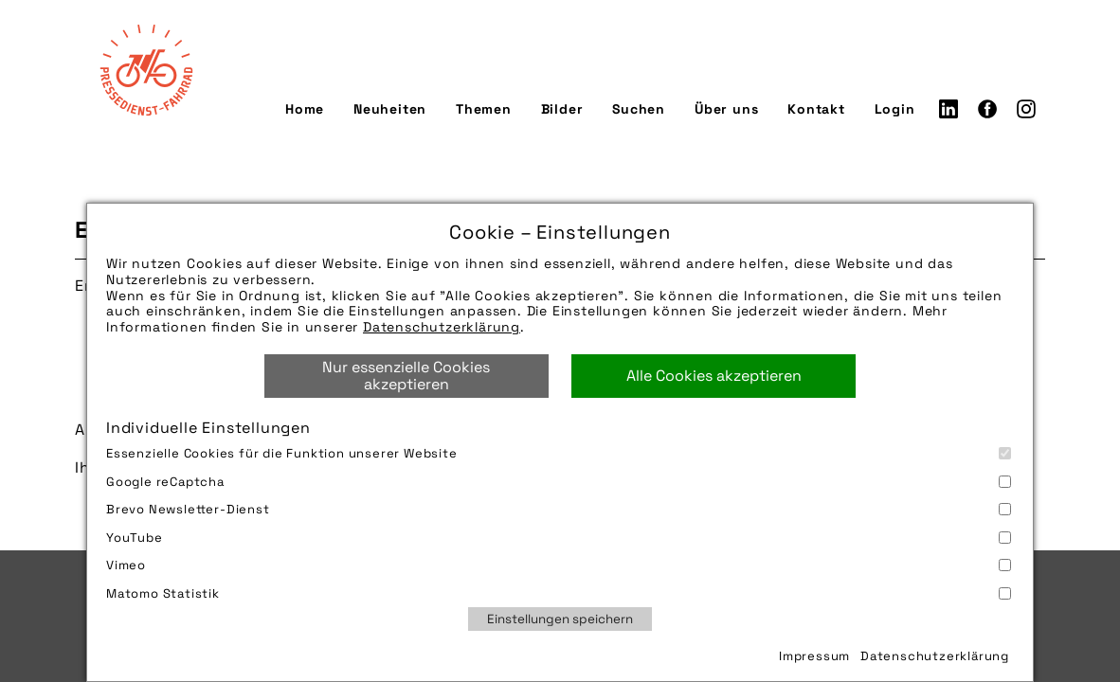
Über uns (726, 110)
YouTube (558, 537)
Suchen (638, 110)
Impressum (814, 656)
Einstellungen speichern (560, 619)
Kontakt (816, 110)
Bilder (562, 110)
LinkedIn (948, 110)
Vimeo (558, 565)
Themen (484, 110)
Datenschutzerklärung (441, 326)
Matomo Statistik (558, 593)
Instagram (1026, 110)
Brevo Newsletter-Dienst (558, 509)
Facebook (987, 110)
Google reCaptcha (558, 482)
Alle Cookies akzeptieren (714, 376)
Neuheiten (389, 110)
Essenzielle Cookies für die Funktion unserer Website (558, 453)
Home (304, 110)
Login (895, 110)
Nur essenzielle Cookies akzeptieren (406, 375)
